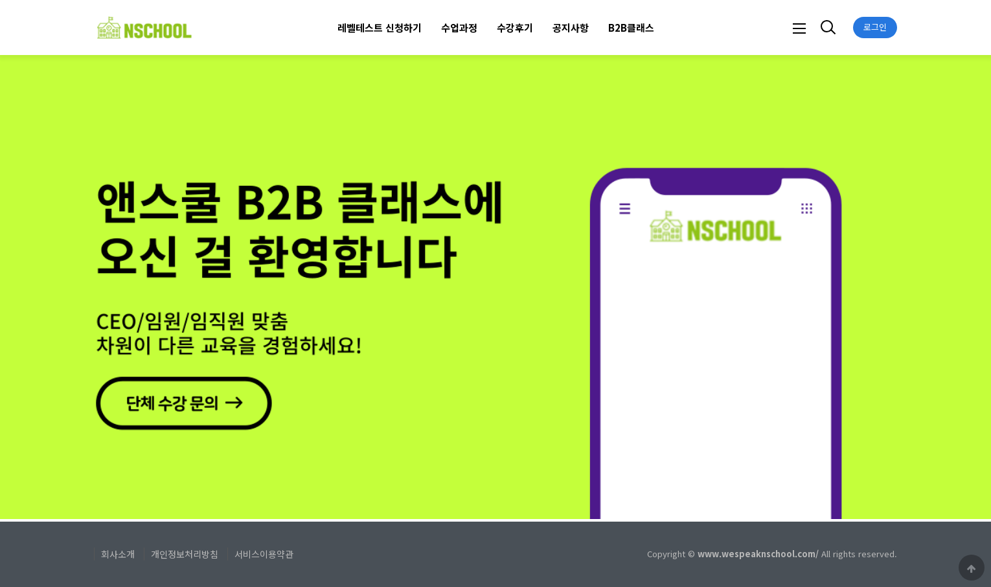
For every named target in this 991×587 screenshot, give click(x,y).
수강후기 (515, 27)
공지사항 (570, 27)
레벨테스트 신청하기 (379, 27)
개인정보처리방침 (184, 554)
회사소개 (118, 554)
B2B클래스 (631, 27)
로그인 (875, 27)
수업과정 (459, 27)
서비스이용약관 (263, 554)
